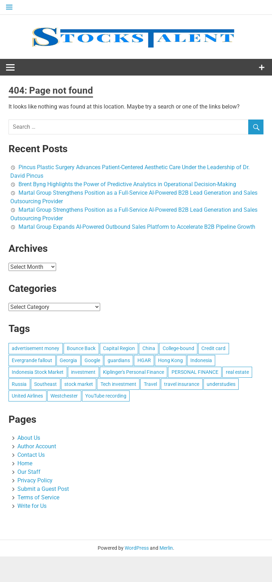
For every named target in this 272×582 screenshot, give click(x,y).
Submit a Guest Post (43, 489)
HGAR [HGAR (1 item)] (144, 360)
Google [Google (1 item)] (92, 360)
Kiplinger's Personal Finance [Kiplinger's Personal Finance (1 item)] (133, 372)
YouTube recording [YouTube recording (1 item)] (105, 396)
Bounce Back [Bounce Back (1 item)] (81, 348)
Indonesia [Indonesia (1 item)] (201, 360)
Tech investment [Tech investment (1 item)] (118, 384)
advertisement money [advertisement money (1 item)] (35, 348)
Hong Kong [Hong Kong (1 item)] (170, 360)
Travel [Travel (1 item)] (150, 384)
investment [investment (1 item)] (83, 372)
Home (24, 463)
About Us (28, 437)
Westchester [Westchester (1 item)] (64, 396)
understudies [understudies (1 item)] (221, 384)
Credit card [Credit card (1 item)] (213, 348)
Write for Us (32, 506)
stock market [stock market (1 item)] (78, 384)
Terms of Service (38, 497)
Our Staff (28, 472)
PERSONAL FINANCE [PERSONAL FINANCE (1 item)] (195, 372)
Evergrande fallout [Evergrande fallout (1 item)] (32, 360)
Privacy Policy (35, 480)
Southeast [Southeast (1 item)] (45, 384)
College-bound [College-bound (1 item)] (178, 348)
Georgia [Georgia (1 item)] (68, 360)
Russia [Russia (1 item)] (19, 384)
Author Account (36, 446)
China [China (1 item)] (148, 348)
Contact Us (31, 454)
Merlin (166, 548)
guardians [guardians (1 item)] (119, 360)
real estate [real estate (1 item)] (237, 372)
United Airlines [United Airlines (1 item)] (27, 396)
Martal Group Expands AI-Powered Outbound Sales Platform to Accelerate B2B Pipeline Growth (136, 226)
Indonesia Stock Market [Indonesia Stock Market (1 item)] (38, 372)
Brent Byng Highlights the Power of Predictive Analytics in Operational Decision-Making (127, 184)
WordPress (137, 548)
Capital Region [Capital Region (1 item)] (119, 348)
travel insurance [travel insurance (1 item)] (181, 384)
